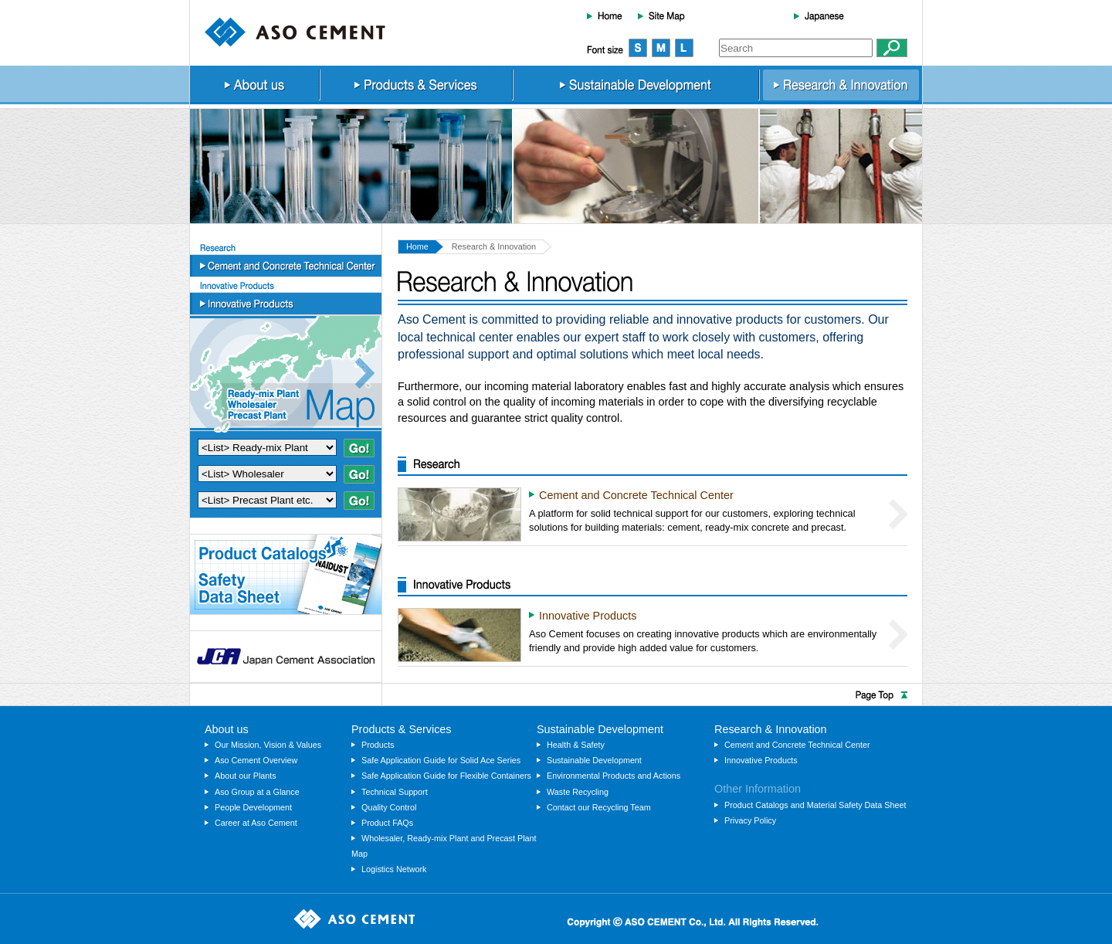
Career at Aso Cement (256, 822)
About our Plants (245, 775)
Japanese (819, 15)
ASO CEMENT (295, 32)
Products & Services (416, 85)
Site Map (661, 15)
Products (378, 744)
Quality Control (388, 807)
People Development (253, 807)
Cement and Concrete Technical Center (285, 265)
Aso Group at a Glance (257, 791)
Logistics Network (393, 869)
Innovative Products (285, 303)
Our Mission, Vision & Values (268, 744)
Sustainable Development (636, 85)
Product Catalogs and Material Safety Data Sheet (815, 805)
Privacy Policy (750, 820)
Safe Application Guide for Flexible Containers (446, 775)
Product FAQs (387, 822)
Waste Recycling (578, 791)
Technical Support (394, 791)
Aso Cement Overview (256, 760)
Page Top (556, 694)
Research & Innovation (841, 85)
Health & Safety (576, 744)
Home (604, 15)
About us (254, 85)
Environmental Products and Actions (613, 775)
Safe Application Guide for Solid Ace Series (440, 760)
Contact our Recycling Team (599, 807)
